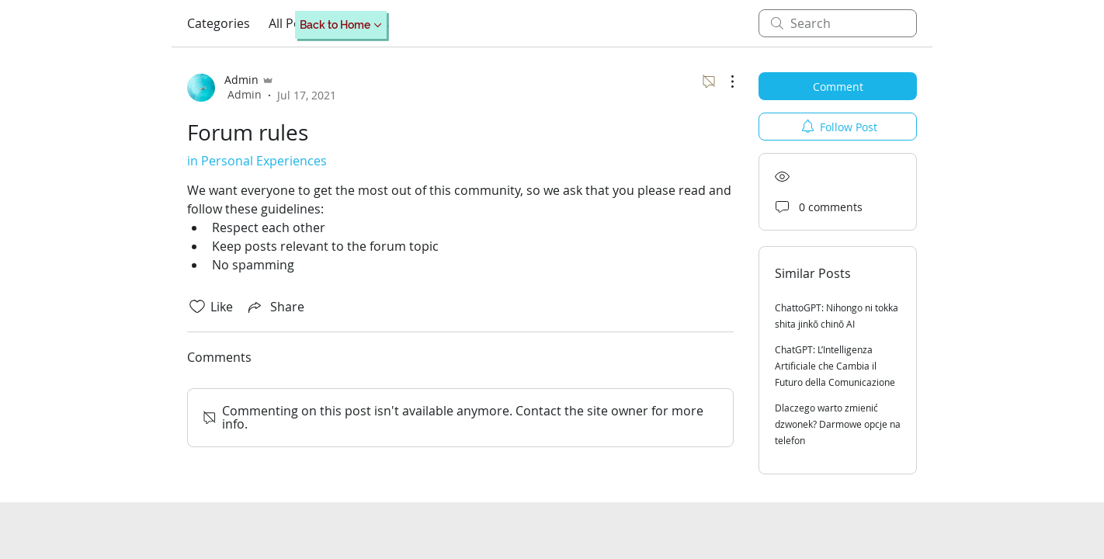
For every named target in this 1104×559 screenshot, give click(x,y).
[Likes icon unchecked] (197, 306)
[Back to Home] (341, 25)
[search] (838, 23)
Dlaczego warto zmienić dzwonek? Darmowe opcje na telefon (838, 423)
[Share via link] (274, 306)
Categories (218, 23)
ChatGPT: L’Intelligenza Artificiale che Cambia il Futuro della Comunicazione (835, 365)
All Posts (293, 23)
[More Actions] (724, 81)
